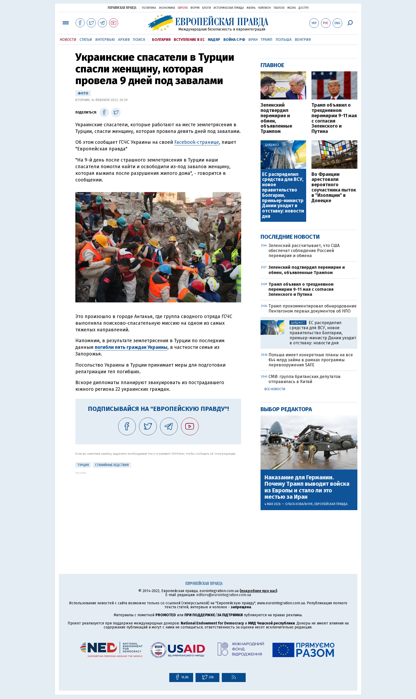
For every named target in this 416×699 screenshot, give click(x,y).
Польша (284, 39)
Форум (195, 8)
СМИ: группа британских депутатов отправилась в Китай (304, 379)
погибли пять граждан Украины (131, 347)
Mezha (291, 8)
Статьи (86, 39)
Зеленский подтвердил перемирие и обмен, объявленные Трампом (276, 118)
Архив (124, 39)
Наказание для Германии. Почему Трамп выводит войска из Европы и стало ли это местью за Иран (307, 487)
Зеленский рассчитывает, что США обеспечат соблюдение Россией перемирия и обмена (304, 250)
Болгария (161, 39)
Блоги (206, 8)
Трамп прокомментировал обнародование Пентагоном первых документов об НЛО (312, 308)
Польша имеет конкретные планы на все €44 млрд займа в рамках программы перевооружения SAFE (310, 359)
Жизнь (250, 8)
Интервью (105, 39)
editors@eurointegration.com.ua (223, 595)
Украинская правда (122, 8)
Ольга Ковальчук (299, 504)
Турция (83, 465)
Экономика (167, 8)
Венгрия (303, 39)
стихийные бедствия (112, 465)
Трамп (266, 39)
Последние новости (290, 236)
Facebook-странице (196, 142)
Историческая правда (229, 8)
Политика (149, 8)
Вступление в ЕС (189, 39)
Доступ (303, 8)
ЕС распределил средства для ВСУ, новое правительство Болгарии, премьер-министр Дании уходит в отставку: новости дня (283, 195)
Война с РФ (234, 39)
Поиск (139, 39)
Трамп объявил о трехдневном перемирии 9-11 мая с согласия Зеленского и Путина (334, 118)
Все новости (275, 389)
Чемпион (264, 8)
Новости (68, 39)
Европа (183, 8)
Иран (253, 39)
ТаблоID (279, 8)
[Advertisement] (158, 511)
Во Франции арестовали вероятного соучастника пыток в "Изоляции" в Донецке (333, 187)
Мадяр (214, 39)
